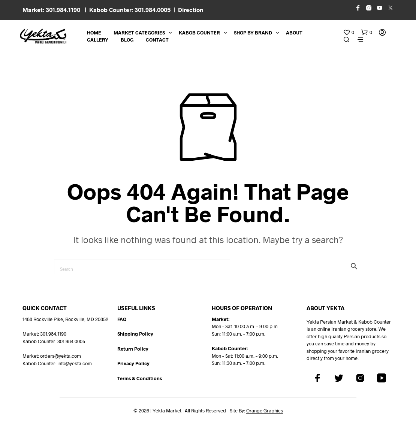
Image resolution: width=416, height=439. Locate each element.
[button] (348, 32)
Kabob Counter (199, 33)
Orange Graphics (264, 411)
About (294, 33)
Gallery (97, 40)
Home (94, 33)
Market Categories (139, 33)
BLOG (127, 40)
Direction (191, 9)
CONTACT (157, 40)
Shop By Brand (253, 33)
